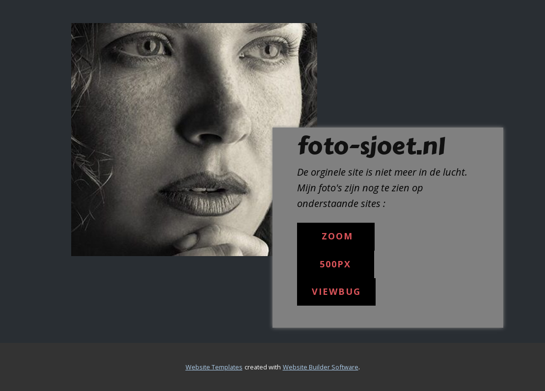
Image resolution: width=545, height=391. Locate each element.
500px (335, 264)
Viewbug (336, 291)
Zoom (335, 236)
